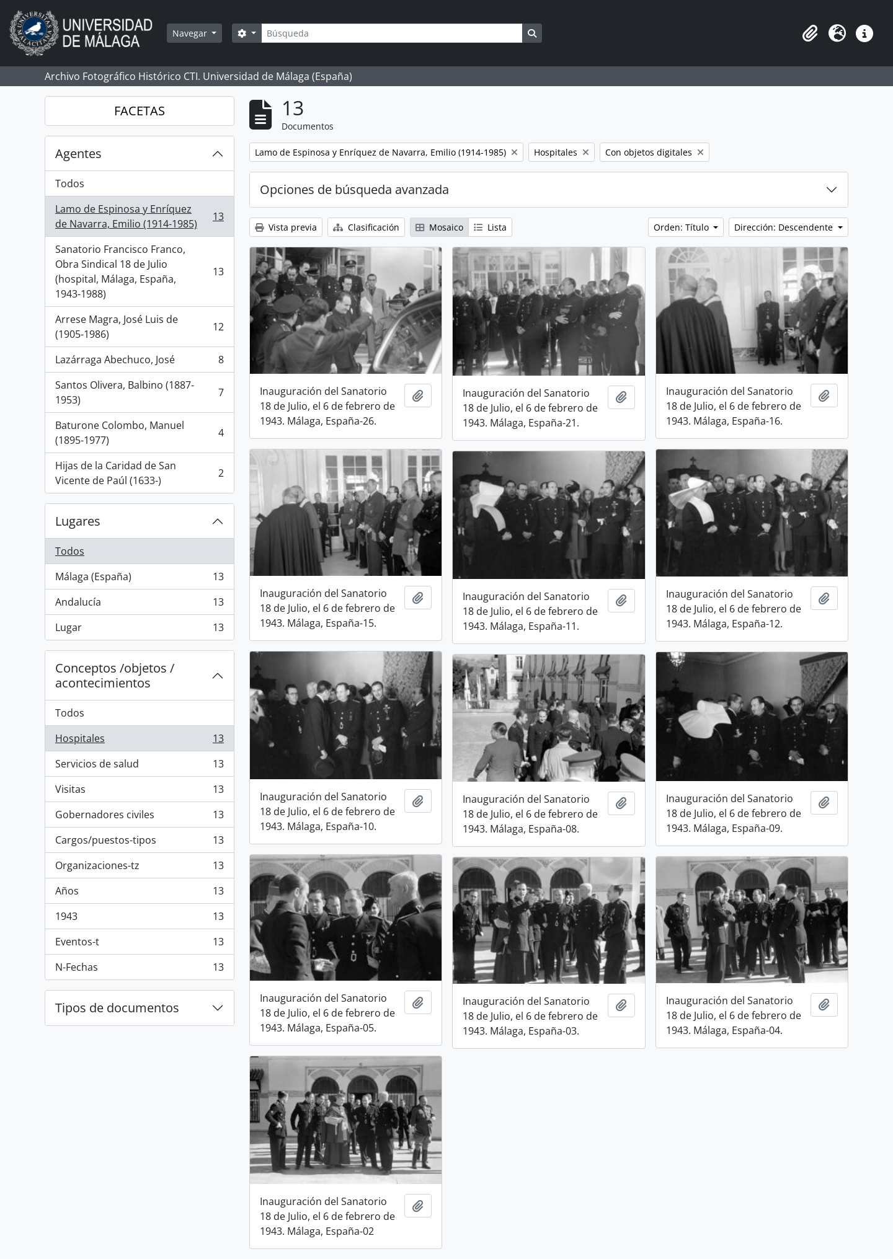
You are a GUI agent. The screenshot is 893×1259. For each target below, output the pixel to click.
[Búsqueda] (392, 33)
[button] (810, 33)
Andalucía (139, 604)
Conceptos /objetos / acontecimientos (114, 675)
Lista (490, 227)
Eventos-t (139, 944)
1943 (139, 919)
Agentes (78, 153)
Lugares (77, 521)
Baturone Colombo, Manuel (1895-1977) (139, 432)
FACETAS (139, 110)
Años (139, 893)
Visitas (139, 792)
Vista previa (286, 227)
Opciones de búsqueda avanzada (354, 189)
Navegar (191, 33)
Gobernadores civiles (139, 817)
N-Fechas (139, 969)
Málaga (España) (139, 579)
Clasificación (366, 227)
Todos (69, 183)
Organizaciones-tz (139, 868)
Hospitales (139, 741)
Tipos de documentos (117, 1007)
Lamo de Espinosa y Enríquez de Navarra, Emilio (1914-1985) (139, 216)
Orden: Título (682, 227)
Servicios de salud (139, 766)
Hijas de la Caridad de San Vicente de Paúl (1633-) (139, 473)
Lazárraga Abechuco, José (139, 362)
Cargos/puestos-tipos (139, 843)
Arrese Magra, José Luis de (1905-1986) (139, 326)
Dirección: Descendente (784, 227)
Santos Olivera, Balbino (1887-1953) (139, 392)
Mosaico (439, 227)
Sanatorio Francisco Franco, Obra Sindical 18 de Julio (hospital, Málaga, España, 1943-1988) (139, 271)
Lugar (139, 630)
